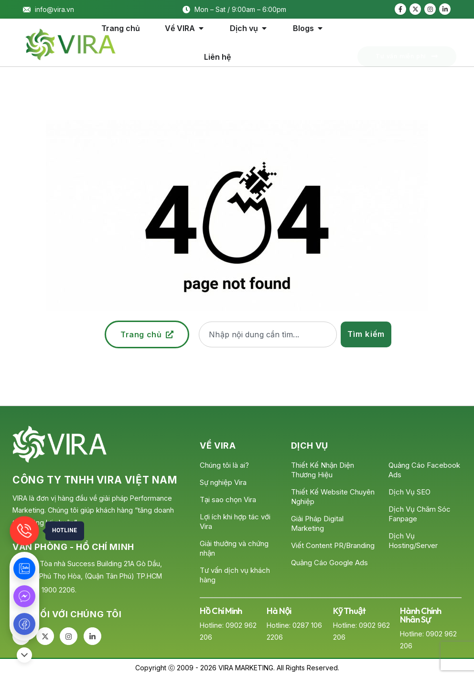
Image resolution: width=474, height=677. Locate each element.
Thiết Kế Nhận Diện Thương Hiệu (322, 470)
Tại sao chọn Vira (228, 499)
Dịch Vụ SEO (409, 491)
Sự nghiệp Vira (223, 482)
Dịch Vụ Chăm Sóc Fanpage (419, 514)
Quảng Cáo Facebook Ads (424, 470)
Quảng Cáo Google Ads (329, 562)
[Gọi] (24, 530)
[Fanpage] (24, 624)
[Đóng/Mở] (24, 655)
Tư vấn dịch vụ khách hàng (235, 575)
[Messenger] (24, 596)
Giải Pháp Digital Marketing (317, 523)
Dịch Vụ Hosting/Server (413, 540)
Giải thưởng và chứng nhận (234, 548)
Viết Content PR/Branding (333, 545)
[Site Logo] (70, 44)
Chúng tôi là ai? (224, 465)
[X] (415, 9)
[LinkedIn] (445, 9)
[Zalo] (24, 569)
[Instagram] (430, 9)
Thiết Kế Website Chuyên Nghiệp (333, 496)
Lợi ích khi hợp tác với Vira (235, 521)
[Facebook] (400, 9)
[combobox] (267, 334)
